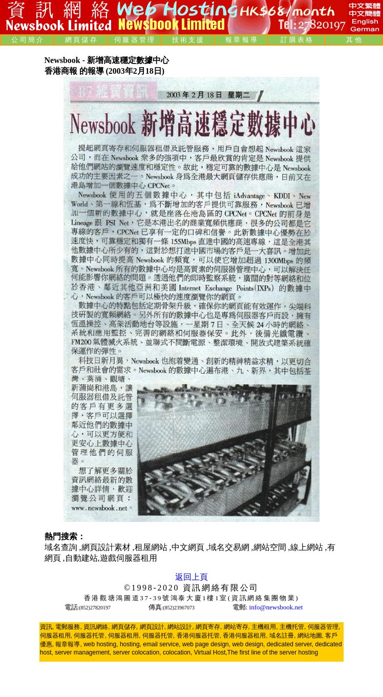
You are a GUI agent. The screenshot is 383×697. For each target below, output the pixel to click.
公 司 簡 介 (27, 40)
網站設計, (180, 626)
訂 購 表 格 (296, 40)
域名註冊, (282, 635)
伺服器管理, (324, 626)
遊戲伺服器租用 (128, 558)
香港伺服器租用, (245, 635)
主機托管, (293, 626)
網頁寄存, (209, 626)
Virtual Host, (210, 652)
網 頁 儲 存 (81, 40)
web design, (248, 644)
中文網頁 (189, 547)
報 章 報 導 (241, 40)
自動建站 (81, 558)
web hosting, (100, 644)
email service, (161, 644)
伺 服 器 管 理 (134, 40)
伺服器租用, (56, 635)
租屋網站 (152, 547)
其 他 (353, 40)
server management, (84, 652)
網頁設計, (153, 626)
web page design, (206, 644)
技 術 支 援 (188, 40)
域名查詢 (62, 547)
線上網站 (307, 547)
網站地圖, (310, 635)
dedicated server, (290, 644)
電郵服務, (68, 626)
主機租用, (264, 626)
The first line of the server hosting (272, 652)
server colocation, (137, 652)
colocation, (177, 652)
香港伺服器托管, (199, 635)
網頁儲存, (125, 626)
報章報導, (68, 644)
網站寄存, (237, 626)
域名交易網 (229, 547)
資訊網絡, (96, 626)
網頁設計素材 (107, 547)
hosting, (130, 644)
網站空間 (270, 547)
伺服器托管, (90, 635)
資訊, (47, 626)
